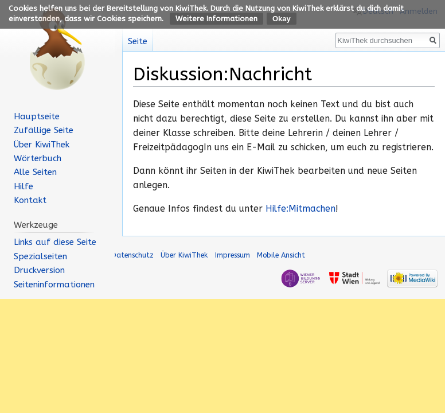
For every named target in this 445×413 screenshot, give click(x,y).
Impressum (232, 255)
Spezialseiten (40, 256)
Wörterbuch (37, 158)
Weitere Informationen (216, 18)
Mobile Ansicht (281, 255)
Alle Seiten (35, 172)
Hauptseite (37, 116)
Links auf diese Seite (55, 242)
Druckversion (39, 270)
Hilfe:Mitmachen (300, 209)
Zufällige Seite (43, 130)
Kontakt (30, 200)
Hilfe (23, 186)
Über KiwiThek (41, 144)
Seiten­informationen (54, 284)
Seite (137, 41)
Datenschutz (132, 255)
